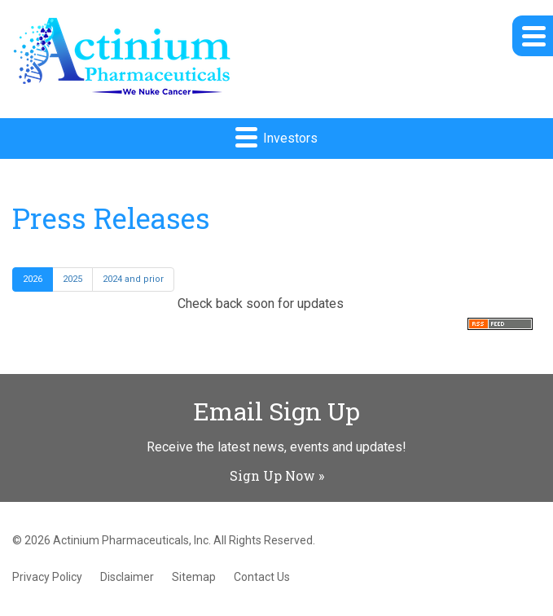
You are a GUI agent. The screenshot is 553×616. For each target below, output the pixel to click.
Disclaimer (127, 577)
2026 (32, 279)
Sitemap (194, 577)
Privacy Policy (47, 577)
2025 (72, 279)
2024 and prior (133, 279)
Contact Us (262, 577)
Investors (276, 136)
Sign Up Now (272, 475)
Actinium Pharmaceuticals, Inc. (132, 540)
